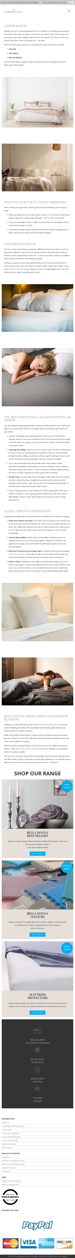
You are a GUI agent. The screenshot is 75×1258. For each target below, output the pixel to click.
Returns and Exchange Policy (13, 1164)
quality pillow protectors (13, 269)
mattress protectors (17, 554)
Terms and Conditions (10, 1133)
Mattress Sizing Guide (10, 1184)
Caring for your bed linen (11, 1181)
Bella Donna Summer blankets (27, 749)
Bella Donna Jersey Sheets (49, 724)
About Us (5, 1122)
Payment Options (9, 1168)
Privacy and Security (10, 1140)
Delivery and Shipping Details (13, 1160)
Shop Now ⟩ (37, 853)
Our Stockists (7, 1147)
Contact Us (6, 1171)
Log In (63, 2)
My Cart (46, 2)
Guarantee (6, 1157)
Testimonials (7, 1129)
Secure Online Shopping (11, 1137)
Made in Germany (9, 1144)
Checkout (55, 2)
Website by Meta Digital (57, 1256)
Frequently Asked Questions (13, 1126)
